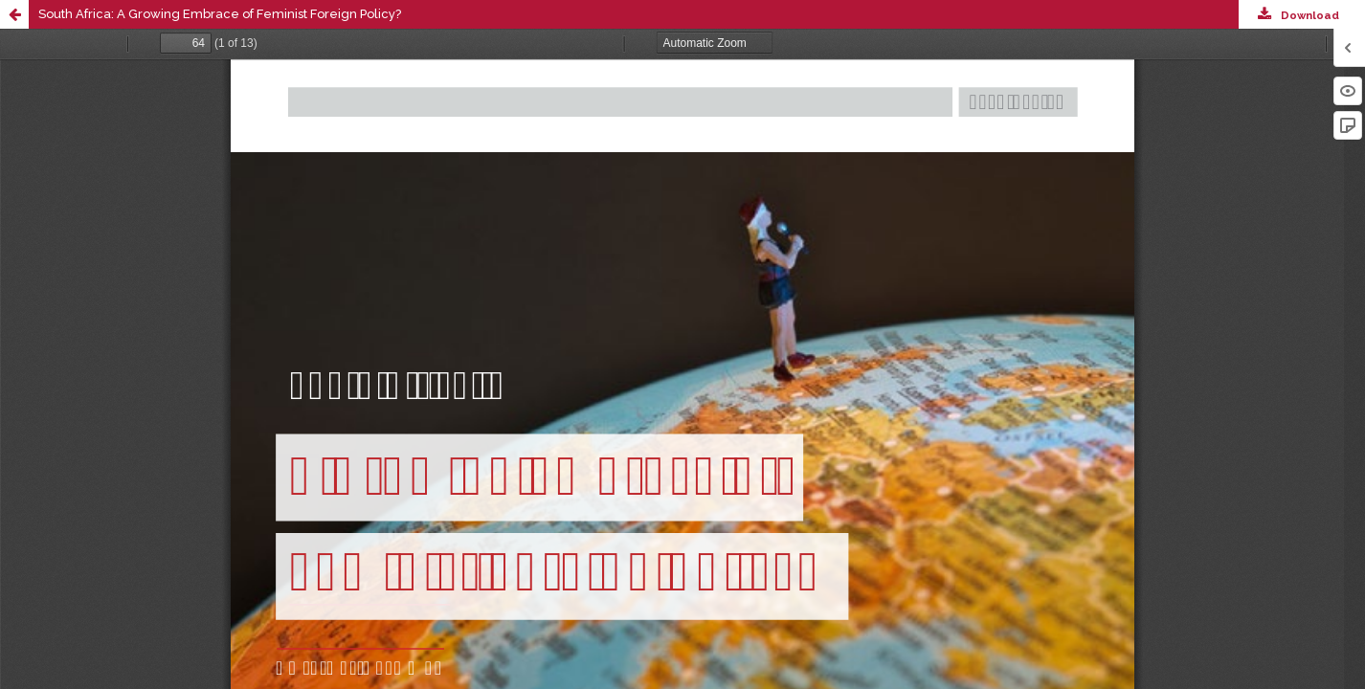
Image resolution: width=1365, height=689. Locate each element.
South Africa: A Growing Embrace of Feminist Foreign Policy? (219, 14)
